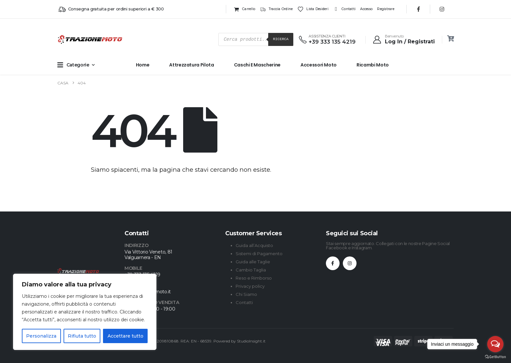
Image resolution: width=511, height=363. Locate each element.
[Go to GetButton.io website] (495, 356)
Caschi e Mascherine (257, 65)
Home (143, 65)
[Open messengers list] (495, 344)
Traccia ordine (276, 9)
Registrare (385, 9)
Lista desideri (313, 9)
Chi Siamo (246, 294)
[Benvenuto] (403, 39)
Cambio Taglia (251, 269)
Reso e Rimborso (254, 278)
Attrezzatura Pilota (191, 65)
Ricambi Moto (373, 65)
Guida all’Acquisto (254, 245)
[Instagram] (441, 9)
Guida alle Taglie (253, 261)
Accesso (366, 9)
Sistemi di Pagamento (259, 253)
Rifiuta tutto (82, 336)
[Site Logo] (70, 39)
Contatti (344, 9)
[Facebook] (418, 9)
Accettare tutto (125, 336)
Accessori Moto (318, 65)
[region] (84, 312)
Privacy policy (250, 286)
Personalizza (41, 336)
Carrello (244, 9)
